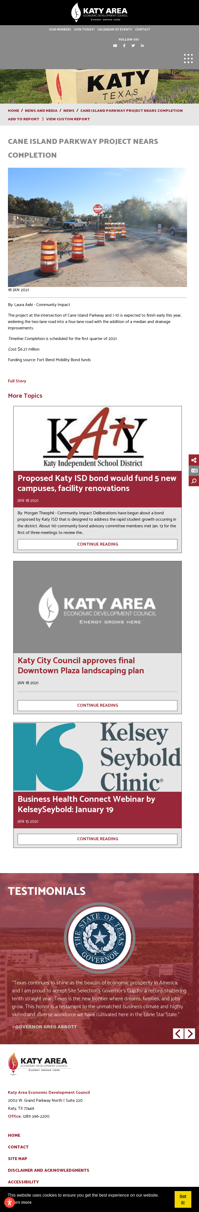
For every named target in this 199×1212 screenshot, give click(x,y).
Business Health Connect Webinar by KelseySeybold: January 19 (86, 804)
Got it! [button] (183, 1199)
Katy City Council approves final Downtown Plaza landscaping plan (80, 666)
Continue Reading (97, 544)
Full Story (17, 381)
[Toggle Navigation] (188, 58)
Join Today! (84, 29)
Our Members (60, 29)
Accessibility (23, 1182)
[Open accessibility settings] (9, 1202)
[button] (178, 1033)
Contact (142, 29)
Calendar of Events (115, 29)
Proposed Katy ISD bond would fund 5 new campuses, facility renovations (96, 484)
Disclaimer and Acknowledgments (48, 1170)
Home (14, 1136)
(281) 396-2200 (36, 1116)
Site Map (17, 1159)
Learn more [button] (20, 1202)
